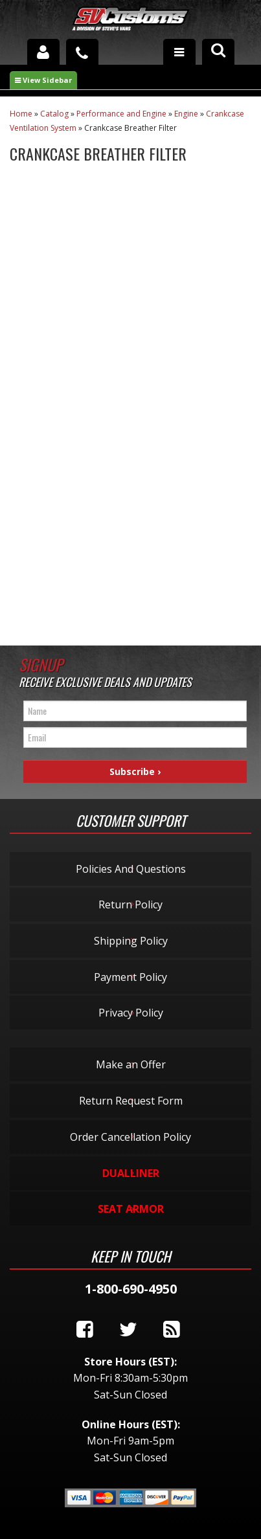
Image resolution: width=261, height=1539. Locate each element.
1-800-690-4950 (131, 1288)
